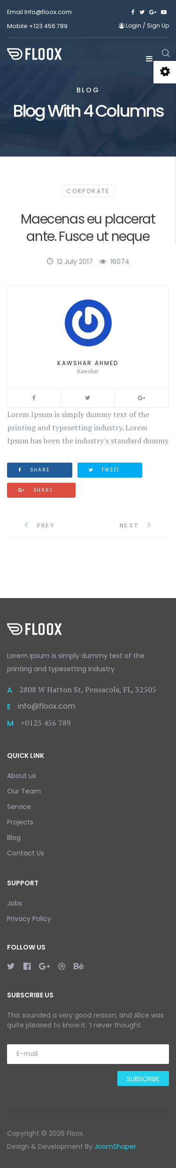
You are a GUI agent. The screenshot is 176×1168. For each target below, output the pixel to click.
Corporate (88, 191)
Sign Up (158, 26)
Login (131, 26)
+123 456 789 (48, 26)
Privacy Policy (29, 918)
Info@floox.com (48, 12)
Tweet (104, 469)
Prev (39, 525)
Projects (20, 822)
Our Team (24, 791)
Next (136, 525)
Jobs (14, 903)
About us (21, 775)
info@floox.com (46, 706)
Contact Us (25, 853)
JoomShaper (115, 1146)
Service (19, 806)
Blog (14, 837)
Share (34, 469)
